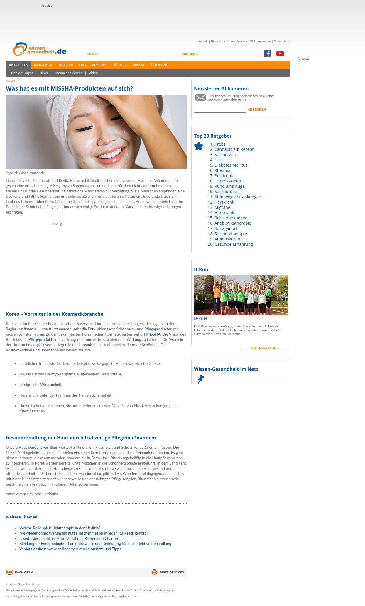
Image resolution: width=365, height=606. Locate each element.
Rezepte (99, 65)
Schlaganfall (225, 228)
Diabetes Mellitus (230, 165)
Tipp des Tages (22, 73)
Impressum (264, 41)
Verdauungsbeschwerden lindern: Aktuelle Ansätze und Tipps (70, 549)
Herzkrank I (225, 202)
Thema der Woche (68, 73)
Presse (139, 65)
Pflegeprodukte (41, 339)
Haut (219, 160)
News (43, 73)
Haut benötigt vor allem (38, 447)
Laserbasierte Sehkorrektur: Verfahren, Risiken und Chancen (69, 538)
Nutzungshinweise (235, 41)
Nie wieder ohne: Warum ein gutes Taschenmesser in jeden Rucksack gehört (82, 533)
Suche (93, 54)
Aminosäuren (227, 239)
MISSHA (153, 334)
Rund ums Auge (229, 186)
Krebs (219, 144)
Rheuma (222, 170)
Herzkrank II (226, 212)
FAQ (82, 65)
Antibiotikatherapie (232, 223)
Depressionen (227, 181)
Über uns (159, 65)
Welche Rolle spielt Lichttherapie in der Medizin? (59, 527)
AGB (252, 41)
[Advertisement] (96, 263)
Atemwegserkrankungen (237, 196)
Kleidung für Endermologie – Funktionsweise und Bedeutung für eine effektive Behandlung (95, 543)
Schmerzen (225, 154)
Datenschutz (282, 41)
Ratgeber (43, 65)
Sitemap (216, 41)
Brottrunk (223, 175)
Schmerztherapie (230, 233)
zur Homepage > (264, 348)
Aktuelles (18, 65)
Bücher (119, 65)
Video (93, 73)
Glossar (65, 65)
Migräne (222, 207)
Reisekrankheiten (231, 218)
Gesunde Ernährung (233, 244)
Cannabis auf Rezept (234, 149)
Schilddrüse (225, 191)
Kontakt (203, 41)
